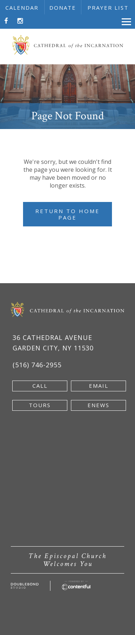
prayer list (108, 7)
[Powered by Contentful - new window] (76, 585)
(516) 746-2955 (37, 364)
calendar (22, 7)
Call (40, 385)
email (98, 385)
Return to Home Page (67, 214)
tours (40, 405)
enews (98, 405)
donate (62, 7)
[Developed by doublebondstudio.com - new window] (25, 587)
